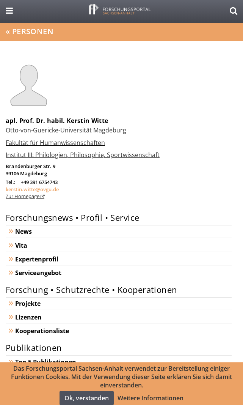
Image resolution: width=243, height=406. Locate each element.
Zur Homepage (23, 196)
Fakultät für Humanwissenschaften (55, 142)
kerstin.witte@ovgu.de (32, 189)
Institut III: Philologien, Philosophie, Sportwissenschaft (83, 155)
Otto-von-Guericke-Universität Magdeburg (66, 130)
